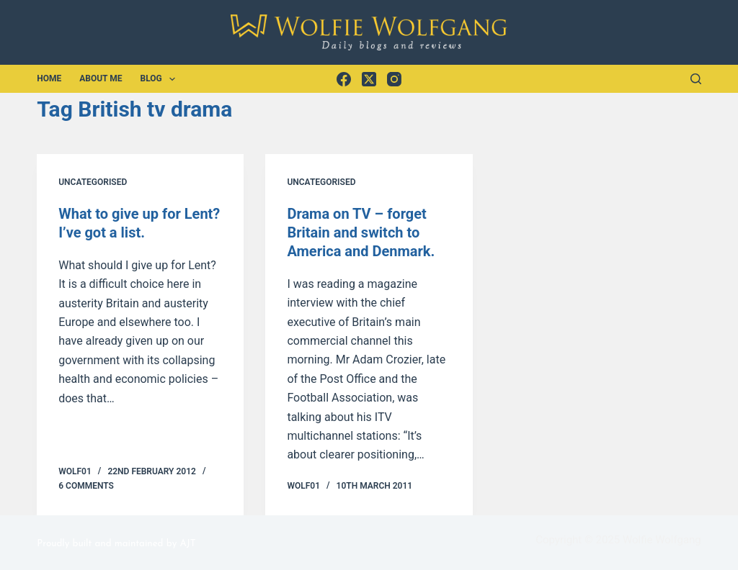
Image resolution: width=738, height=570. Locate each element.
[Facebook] (344, 79)
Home (49, 78)
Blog (160, 79)
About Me (100, 78)
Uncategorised (92, 182)
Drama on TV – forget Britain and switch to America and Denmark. (361, 232)
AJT (187, 543)
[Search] (695, 78)
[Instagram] (394, 79)
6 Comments (86, 486)
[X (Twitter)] (369, 79)
